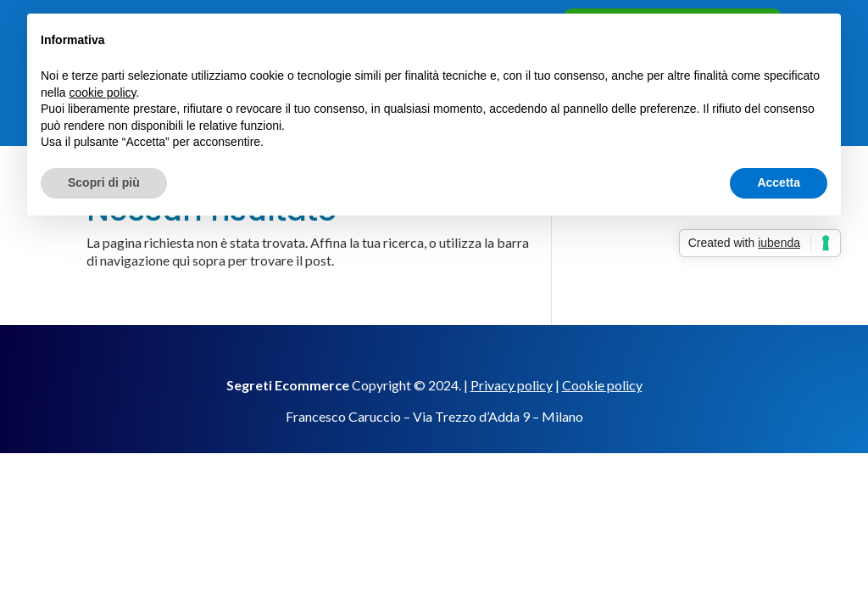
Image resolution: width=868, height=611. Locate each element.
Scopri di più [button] (104, 182)
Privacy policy (511, 385)
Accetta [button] (778, 182)
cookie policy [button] (102, 92)
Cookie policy (602, 385)
